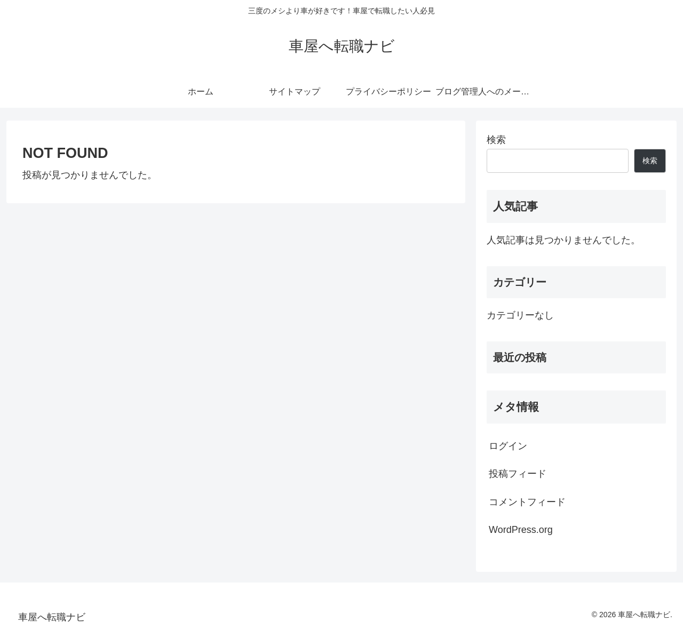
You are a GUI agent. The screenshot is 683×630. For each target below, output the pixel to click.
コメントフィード (527, 502)
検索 (496, 139)
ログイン (508, 446)
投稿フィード (517, 473)
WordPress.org (521, 529)
